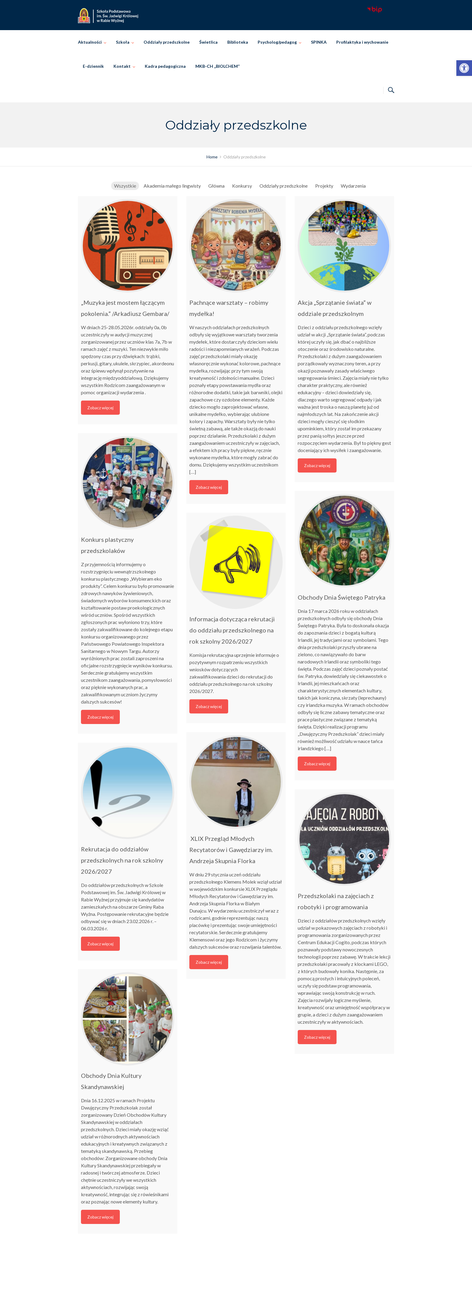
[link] (464, 68)
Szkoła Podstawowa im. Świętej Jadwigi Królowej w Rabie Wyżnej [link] (244, 1278)
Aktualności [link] (90, 42)
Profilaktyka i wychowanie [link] (362, 42)
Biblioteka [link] (237, 42)
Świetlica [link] (208, 42)
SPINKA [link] (319, 42)
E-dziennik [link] (93, 66)
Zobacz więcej (100, 407)
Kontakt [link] (122, 66)
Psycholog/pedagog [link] (277, 42)
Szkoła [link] (122, 42)
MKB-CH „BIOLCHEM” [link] (217, 66)
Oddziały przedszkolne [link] (167, 42)
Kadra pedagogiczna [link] (165, 66)
